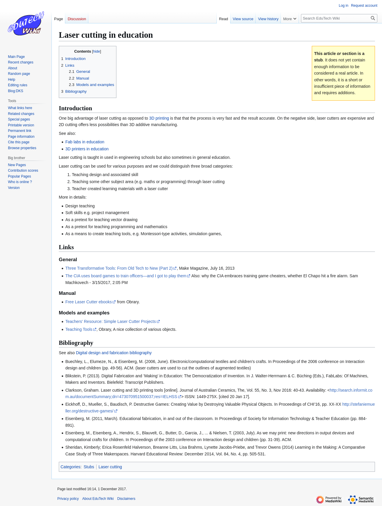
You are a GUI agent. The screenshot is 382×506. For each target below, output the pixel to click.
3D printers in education (87, 149)
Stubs (89, 466)
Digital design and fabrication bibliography (114, 352)
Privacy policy (68, 499)
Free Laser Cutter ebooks (88, 302)
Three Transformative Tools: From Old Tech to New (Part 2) (119, 268)
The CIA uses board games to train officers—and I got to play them (125, 275)
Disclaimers (126, 499)
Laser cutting (110, 466)
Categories (70, 466)
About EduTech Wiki (97, 499)
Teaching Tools (78, 329)
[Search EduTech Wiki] (339, 18)
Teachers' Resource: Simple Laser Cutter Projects (110, 321)
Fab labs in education (84, 142)
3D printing (159, 118)
